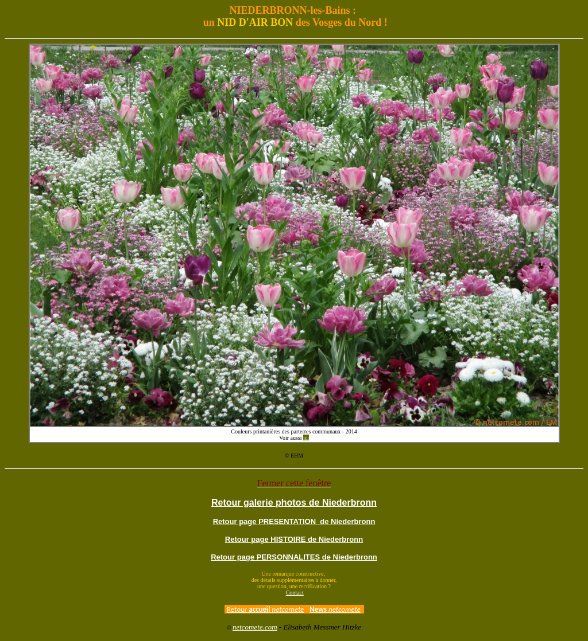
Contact (295, 592)
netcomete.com (255, 627)
